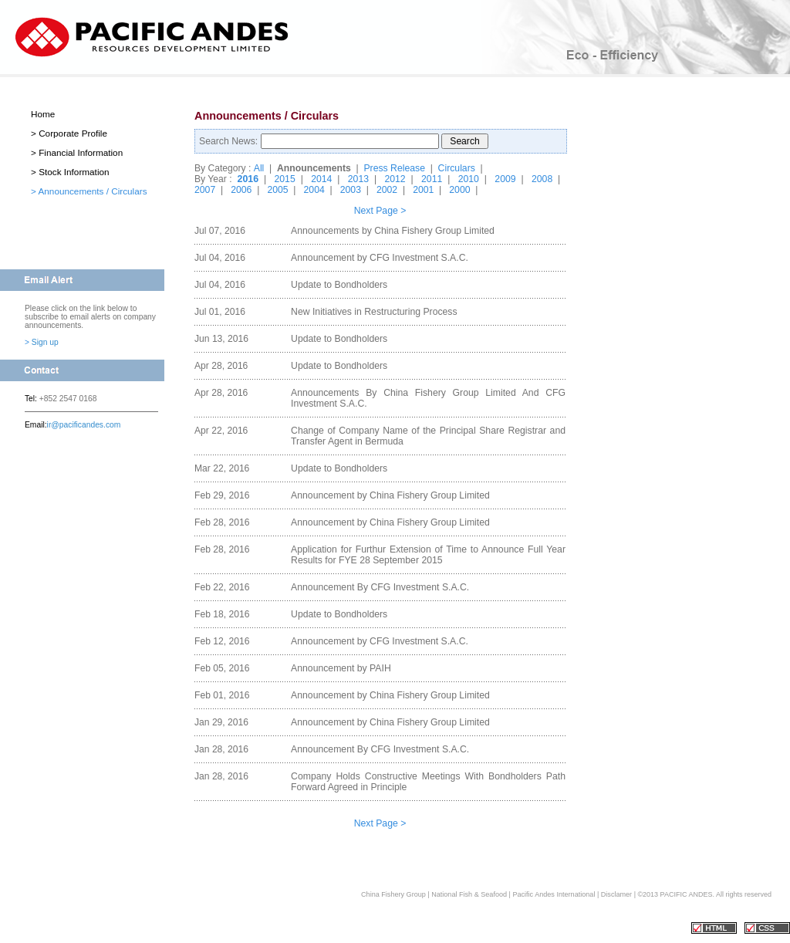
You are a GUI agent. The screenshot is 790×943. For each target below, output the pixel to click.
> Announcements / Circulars (89, 191)
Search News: (230, 141)
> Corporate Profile (69, 133)
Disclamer (616, 894)
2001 (423, 189)
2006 (241, 189)
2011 (431, 179)
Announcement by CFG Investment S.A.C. (379, 257)
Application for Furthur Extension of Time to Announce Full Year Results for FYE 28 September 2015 (428, 555)
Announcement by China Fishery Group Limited (390, 495)
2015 (285, 179)
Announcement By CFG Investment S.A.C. (380, 587)
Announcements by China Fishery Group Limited (393, 230)
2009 (505, 179)
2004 (314, 189)
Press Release (394, 168)
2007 (204, 189)
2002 (386, 189)
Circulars (456, 168)
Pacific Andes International (554, 894)
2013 (358, 179)
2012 (394, 179)
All (259, 168)
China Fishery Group (393, 894)
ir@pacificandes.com (84, 425)
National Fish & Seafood (469, 894)
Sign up (45, 342)
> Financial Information (77, 152)
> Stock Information (70, 172)
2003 (350, 189)
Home (43, 114)
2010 (468, 179)
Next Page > (380, 210)
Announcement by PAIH (341, 668)
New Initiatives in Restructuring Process (374, 311)
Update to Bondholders (339, 284)
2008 (542, 179)
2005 (277, 189)
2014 (321, 179)
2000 (459, 189)
